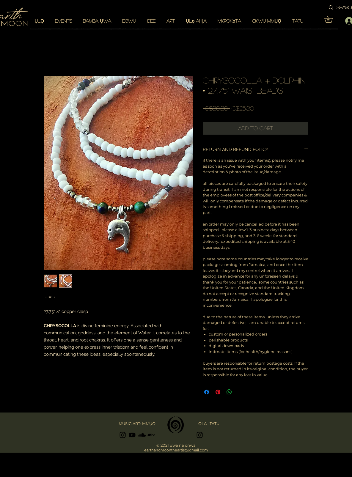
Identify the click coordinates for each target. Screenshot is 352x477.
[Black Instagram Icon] (123, 435)
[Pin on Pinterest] (217, 392)
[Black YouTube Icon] (132, 435)
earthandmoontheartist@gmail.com (176, 450)
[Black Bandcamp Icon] (151, 435)
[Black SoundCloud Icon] (142, 435)
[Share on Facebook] (206, 392)
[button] (331, 19)
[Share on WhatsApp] (229, 392)
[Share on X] (240, 392)
